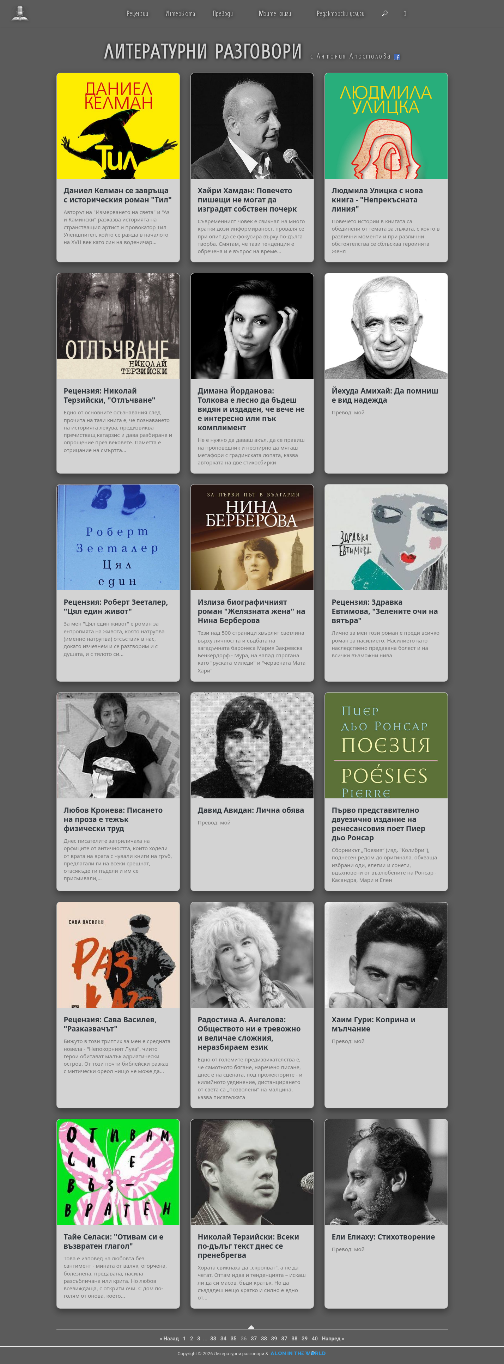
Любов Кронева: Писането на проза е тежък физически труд (113, 819)
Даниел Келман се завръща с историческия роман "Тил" (118, 195)
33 (213, 1338)
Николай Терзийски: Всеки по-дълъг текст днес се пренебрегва (248, 1246)
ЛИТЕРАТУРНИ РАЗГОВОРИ (203, 50)
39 (274, 1338)
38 (264, 1338)
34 (223, 1338)
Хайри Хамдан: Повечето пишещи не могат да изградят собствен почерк (247, 199)
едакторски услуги (340, 13)
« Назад (169, 1338)
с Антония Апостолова (355, 55)
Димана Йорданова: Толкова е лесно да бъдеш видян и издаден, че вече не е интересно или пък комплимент (251, 409)
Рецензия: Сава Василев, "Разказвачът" (110, 1024)
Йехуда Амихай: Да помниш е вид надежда (385, 395)
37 (254, 1338)
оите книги (275, 13)
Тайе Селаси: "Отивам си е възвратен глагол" (114, 1241)
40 (315, 1338)
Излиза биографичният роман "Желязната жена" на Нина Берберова (251, 611)
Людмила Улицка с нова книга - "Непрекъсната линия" (377, 199)
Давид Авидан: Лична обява (251, 810)
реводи (222, 13)
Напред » (333, 1338)
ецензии (137, 13)
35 (234, 1338)
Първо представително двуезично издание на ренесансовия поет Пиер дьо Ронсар (379, 823)
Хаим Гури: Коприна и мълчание (374, 1024)
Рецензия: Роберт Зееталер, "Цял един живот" (116, 606)
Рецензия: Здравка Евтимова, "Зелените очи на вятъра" (385, 611)
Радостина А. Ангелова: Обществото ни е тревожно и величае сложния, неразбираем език (249, 1033)
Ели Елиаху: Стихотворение (383, 1237)
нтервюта (180, 13)
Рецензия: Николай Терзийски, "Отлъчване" (110, 395)
